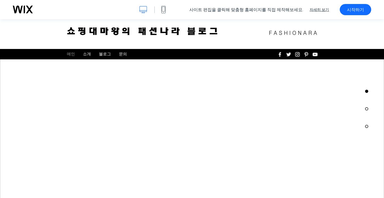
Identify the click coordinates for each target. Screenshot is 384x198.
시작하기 (355, 9)
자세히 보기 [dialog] (319, 9)
